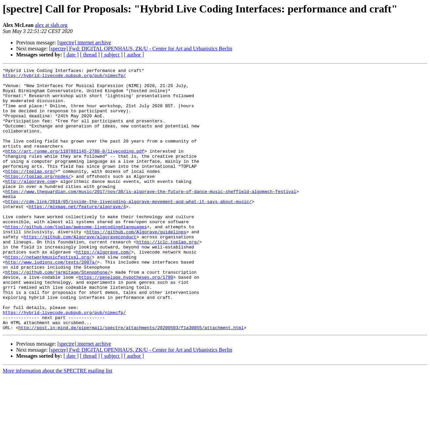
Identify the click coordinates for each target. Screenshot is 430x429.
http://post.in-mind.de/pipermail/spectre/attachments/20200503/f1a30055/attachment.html (131, 380)
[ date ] (71, 54)
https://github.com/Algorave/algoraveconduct (80, 271)
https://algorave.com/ (103, 289)
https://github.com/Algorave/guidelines (136, 265)
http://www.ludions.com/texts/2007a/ (51, 301)
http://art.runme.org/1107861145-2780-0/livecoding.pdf (74, 168)
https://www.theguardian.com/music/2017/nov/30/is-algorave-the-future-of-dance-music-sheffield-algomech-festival (150, 216)
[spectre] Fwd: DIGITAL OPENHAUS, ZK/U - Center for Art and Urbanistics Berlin (140, 48)
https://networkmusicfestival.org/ (48, 295)
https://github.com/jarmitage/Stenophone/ (57, 313)
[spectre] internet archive (84, 42)
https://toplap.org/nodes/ (38, 198)
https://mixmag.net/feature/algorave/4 (77, 235)
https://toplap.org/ (30, 192)
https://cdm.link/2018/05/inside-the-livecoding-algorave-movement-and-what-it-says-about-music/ (128, 229)
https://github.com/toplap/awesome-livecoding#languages (76, 259)
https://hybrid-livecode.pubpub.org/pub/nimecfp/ (64, 77)
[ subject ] (112, 54)
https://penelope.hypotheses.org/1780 (126, 319)
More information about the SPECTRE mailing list (57, 423)
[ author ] (134, 54)
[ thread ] (90, 54)
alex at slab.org (51, 25)
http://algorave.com (30, 204)
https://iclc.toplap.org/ (167, 277)
